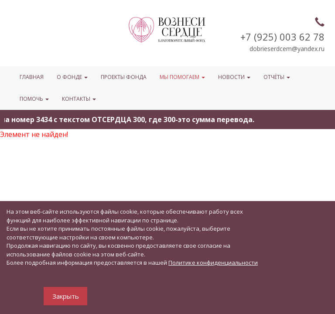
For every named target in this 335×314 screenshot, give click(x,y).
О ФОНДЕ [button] (72, 77)
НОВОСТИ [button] (234, 77)
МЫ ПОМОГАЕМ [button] (182, 77)
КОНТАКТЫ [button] (79, 98)
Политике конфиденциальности (213, 262)
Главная (32, 77)
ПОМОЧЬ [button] (34, 98)
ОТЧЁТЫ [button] (276, 77)
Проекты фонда (124, 77)
